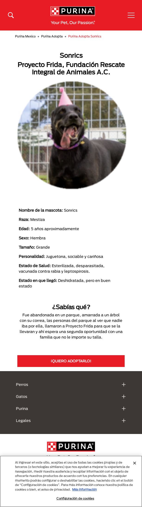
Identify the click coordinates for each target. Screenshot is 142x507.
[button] (131, 15)
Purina (22, 408)
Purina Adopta (52, 36)
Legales (23, 420)
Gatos (21, 396)
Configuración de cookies (75, 498)
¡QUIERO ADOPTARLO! (71, 361)
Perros (22, 384)
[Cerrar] (135, 463)
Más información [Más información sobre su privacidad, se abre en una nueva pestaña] (84, 489)
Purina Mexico (25, 36)
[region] (71, 481)
